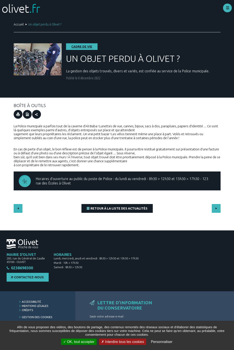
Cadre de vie (81, 46)
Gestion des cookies (37, 317)
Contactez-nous (29, 277)
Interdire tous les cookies (122, 342)
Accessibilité (31, 301)
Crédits (27, 310)
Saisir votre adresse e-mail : (107, 316)
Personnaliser (161, 342)
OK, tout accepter (78, 342)
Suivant (216, 208)
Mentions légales (35, 305)
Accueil (19, 24)
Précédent (18, 208)
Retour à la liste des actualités (118, 208)
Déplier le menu (227, 8)
